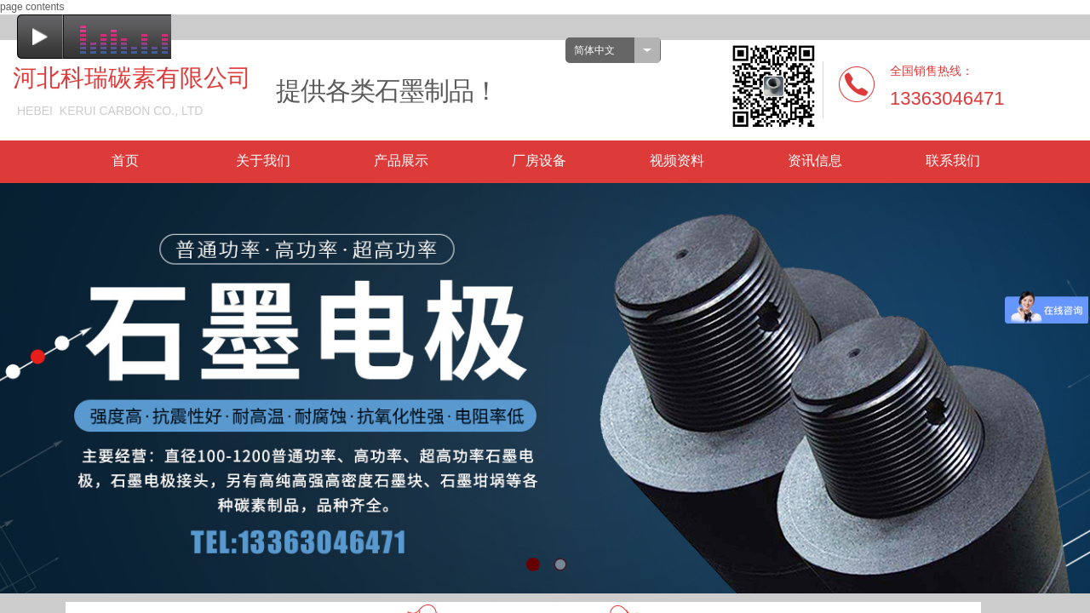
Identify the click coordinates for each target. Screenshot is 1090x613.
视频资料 (677, 160)
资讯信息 (815, 160)
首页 (125, 160)
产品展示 (401, 160)
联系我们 (953, 160)
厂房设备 (539, 160)
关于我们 (263, 160)
